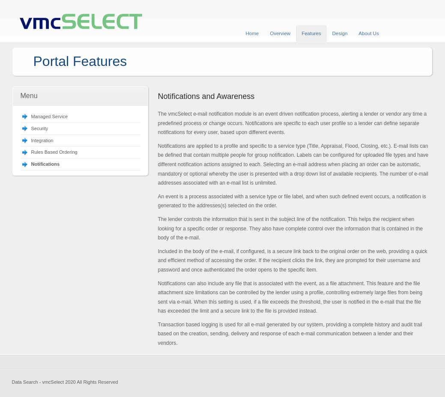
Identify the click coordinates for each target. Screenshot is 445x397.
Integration (42, 140)
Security (39, 128)
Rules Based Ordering (54, 152)
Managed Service (49, 116)
